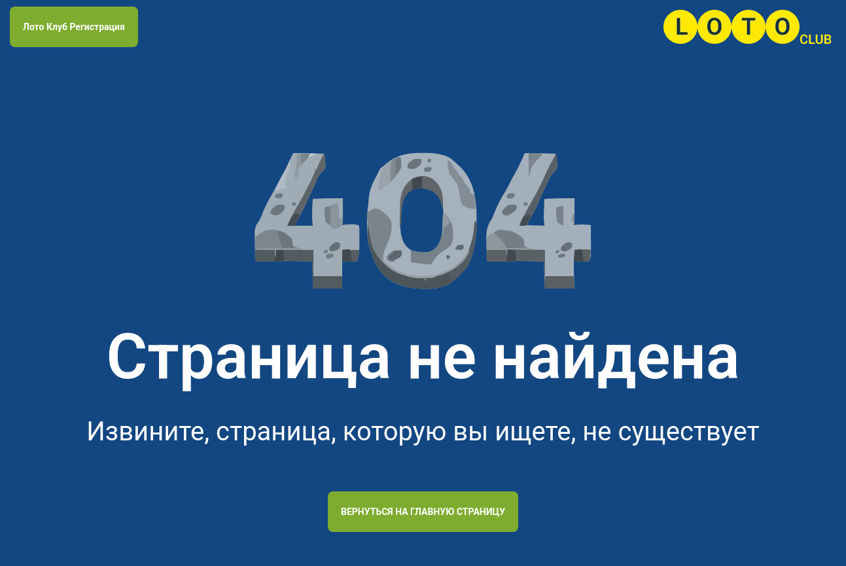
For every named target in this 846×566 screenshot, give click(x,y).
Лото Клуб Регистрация (74, 27)
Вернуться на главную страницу (423, 511)
